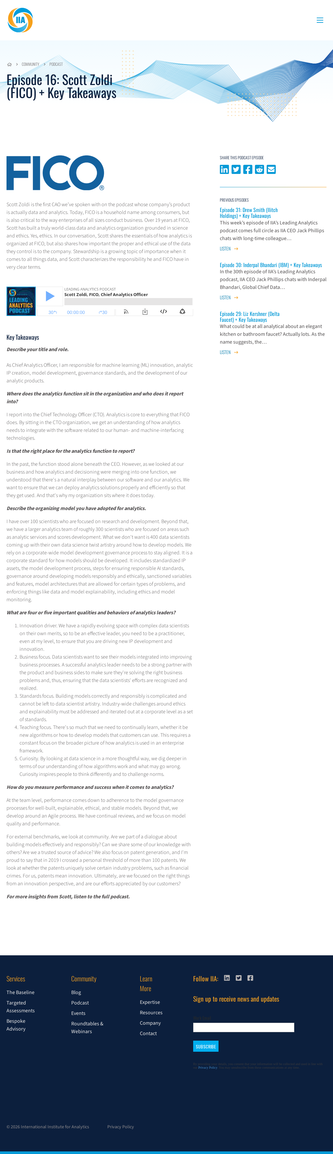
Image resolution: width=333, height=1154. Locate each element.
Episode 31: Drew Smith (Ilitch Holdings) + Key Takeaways (249, 213)
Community (30, 64)
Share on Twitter (236, 169)
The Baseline (20, 992)
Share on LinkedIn (224, 169)
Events (78, 1013)
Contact (148, 1033)
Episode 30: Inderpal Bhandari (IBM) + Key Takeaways (271, 265)
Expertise (150, 1002)
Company (150, 1023)
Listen (229, 248)
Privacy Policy (120, 1127)
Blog (76, 992)
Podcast (56, 64)
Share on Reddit (259, 169)
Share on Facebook (247, 169)
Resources (151, 1012)
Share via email (271, 169)
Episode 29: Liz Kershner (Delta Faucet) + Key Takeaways (250, 316)
